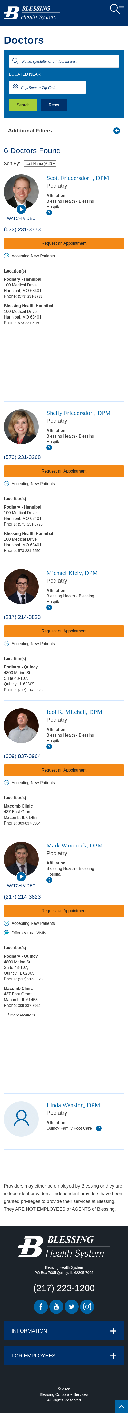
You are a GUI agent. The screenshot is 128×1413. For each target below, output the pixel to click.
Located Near (25, 74)
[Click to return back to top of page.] (121, 1406)
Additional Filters (30, 130)
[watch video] (21, 209)
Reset (54, 105)
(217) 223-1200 (64, 1288)
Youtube (56, 1307)
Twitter (72, 1307)
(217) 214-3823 (22, 617)
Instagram (87, 1307)
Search (23, 105)
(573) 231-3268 (22, 457)
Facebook (41, 1307)
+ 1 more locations (19, 1015)
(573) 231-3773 (22, 229)
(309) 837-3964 (22, 756)
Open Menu (117, 9)
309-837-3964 (29, 823)
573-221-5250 (29, 323)
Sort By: (12, 163)
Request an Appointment (64, 243)
